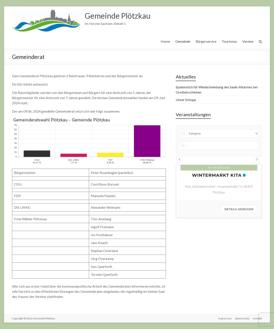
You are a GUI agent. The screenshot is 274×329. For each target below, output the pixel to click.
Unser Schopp (186, 100)
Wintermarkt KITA (217, 175)
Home (165, 41)
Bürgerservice (206, 41)
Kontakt (257, 318)
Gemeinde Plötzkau (117, 15)
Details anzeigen (239, 209)
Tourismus (229, 41)
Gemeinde (182, 41)
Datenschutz (242, 318)
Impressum (225, 318)
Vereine (247, 41)
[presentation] (180, 159)
